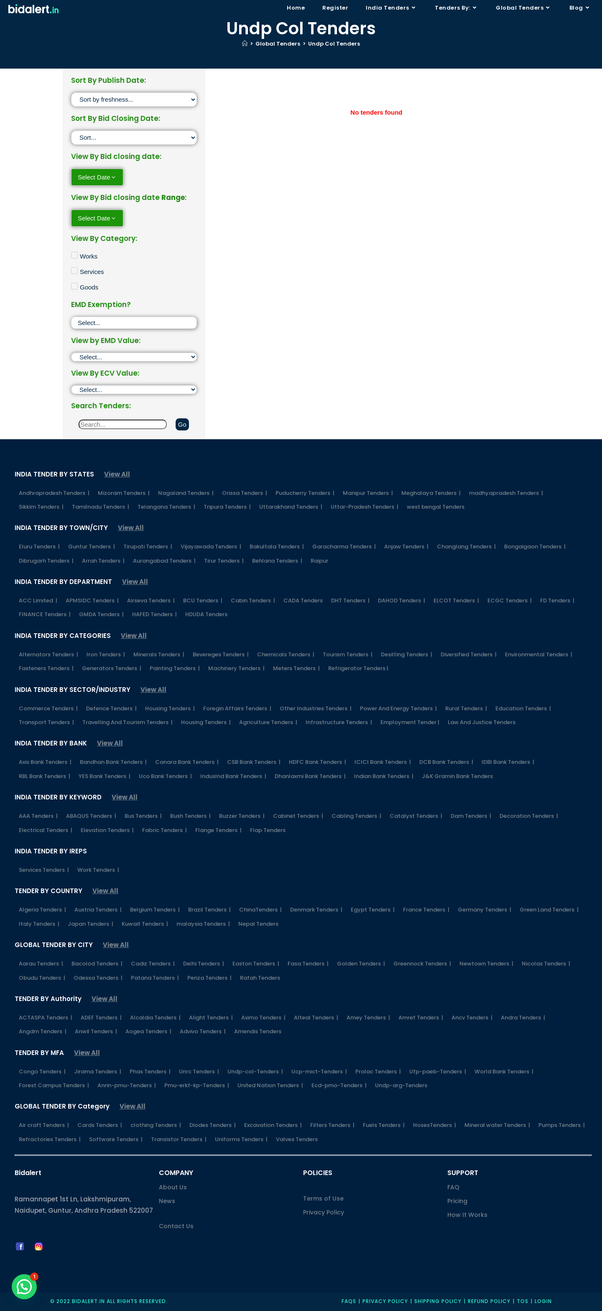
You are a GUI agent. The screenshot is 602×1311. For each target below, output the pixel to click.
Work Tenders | (98, 870)
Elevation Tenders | (107, 830)
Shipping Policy (438, 1301)
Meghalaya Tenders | (431, 493)
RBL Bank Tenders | (44, 776)
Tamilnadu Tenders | (100, 507)
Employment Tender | (409, 722)
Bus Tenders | (143, 816)
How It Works (467, 1215)
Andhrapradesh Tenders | (54, 493)
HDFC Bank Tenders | (317, 762)
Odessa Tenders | (98, 978)
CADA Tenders (303, 600)
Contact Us (176, 1226)
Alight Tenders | (211, 1018)
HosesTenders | (434, 1125)
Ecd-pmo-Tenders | (339, 1085)
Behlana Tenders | (277, 561)
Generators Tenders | (111, 668)
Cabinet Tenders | (298, 816)
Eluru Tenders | (39, 547)
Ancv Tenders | (472, 1018)
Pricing (457, 1201)
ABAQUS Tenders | (91, 816)
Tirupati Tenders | (147, 547)
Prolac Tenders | (378, 1071)
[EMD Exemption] (134, 323)
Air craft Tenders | (44, 1125)
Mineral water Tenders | (497, 1125)
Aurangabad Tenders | (164, 561)
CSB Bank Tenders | (254, 762)
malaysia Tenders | (203, 924)
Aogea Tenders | (148, 1031)
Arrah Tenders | (103, 561)
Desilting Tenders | (406, 654)
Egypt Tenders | (373, 910)
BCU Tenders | (202, 600)
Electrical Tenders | (45, 830)
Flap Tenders (268, 830)
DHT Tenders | (350, 600)
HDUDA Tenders (206, 614)
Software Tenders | (116, 1139)
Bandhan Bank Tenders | (113, 762)
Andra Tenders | (523, 1018)
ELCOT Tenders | (456, 600)
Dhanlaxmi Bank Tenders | (310, 776)
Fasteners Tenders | (46, 668)
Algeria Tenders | (42, 910)
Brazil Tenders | (209, 910)
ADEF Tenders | (101, 1018)
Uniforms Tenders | (241, 1139)
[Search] (123, 424)
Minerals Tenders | (158, 654)
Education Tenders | (523, 708)
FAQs (349, 1301)
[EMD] (134, 357)
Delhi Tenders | (203, 964)
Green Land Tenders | (549, 910)
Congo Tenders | (42, 1071)
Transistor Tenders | (179, 1139)
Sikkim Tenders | (41, 507)
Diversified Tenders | (469, 654)
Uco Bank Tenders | (165, 776)
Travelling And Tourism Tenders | (127, 722)
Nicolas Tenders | (546, 964)
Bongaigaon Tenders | (535, 547)
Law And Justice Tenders (481, 722)
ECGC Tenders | (509, 600)
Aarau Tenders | (41, 964)
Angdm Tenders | (42, 1031)
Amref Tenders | (420, 1018)
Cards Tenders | (99, 1125)
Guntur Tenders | (91, 547)
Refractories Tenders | (50, 1139)
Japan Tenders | (90, 924)
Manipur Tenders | (368, 493)
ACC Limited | (38, 600)
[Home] (244, 44)
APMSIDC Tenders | (92, 600)
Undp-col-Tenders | (255, 1071)
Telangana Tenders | (166, 507)
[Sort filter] (134, 99)
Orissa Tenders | (244, 493)
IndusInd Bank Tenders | (233, 776)
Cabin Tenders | (253, 600)
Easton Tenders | (255, 964)
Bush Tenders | (190, 816)
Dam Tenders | (471, 816)
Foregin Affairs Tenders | (237, 708)
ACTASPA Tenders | (45, 1018)
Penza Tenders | (209, 978)
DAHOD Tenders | (401, 600)
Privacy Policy (323, 1212)
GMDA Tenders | (101, 614)
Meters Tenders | (296, 668)
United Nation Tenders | (270, 1085)
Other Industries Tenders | (316, 708)
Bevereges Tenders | (221, 654)
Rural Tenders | (466, 708)
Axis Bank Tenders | (45, 762)
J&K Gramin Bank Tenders (457, 776)
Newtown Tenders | (486, 964)
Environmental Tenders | (538, 654)
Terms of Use (323, 1198)
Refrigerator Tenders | (358, 668)
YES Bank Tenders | (104, 776)
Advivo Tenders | (203, 1031)
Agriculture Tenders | (268, 722)
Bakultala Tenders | (277, 547)
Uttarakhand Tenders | (290, 507)
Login (543, 1301)
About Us (173, 1187)
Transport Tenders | (46, 722)
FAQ (453, 1187)
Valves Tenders (297, 1139)
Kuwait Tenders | (145, 924)
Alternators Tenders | (48, 654)
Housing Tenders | (170, 708)
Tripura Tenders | (227, 507)
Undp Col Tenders (334, 44)
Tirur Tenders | (224, 561)
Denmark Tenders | (316, 910)
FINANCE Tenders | (45, 614)
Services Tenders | (44, 870)
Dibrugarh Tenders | (46, 561)
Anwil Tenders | (96, 1031)
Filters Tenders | (332, 1125)
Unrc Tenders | (199, 1071)
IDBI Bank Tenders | (508, 762)
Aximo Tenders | (263, 1018)
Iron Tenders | (106, 654)
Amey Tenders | (368, 1018)
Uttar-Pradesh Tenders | (364, 507)
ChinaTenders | (260, 910)
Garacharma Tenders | (344, 547)
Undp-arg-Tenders (401, 1085)
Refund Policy (489, 1301)
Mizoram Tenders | (124, 493)
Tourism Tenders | (347, 654)
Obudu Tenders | (42, 978)
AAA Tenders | (38, 816)
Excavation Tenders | (273, 1125)
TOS (522, 1301)
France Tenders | (426, 910)
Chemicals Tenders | (285, 654)
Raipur (319, 561)
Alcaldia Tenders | (155, 1018)
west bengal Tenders (435, 507)
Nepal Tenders (258, 924)
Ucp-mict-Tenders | (319, 1071)
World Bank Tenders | (503, 1071)
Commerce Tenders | (48, 708)
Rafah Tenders (260, 978)
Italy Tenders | (39, 924)
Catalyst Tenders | (416, 816)
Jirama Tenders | (97, 1071)
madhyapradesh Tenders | (506, 493)
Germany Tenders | (484, 910)
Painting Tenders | (175, 668)
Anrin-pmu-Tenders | (126, 1085)
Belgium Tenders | (155, 910)
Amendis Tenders (257, 1031)
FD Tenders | (557, 600)
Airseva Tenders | (151, 600)
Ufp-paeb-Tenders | (437, 1071)
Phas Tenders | (150, 1071)
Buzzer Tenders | (242, 816)
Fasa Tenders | (308, 964)
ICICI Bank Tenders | (383, 762)
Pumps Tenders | (561, 1125)
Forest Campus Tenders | (54, 1085)
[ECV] (134, 389)
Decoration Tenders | (529, 816)
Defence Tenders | (111, 708)
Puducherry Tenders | (304, 493)
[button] (24, 1286)
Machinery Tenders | (236, 668)
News (167, 1201)
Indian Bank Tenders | (383, 776)
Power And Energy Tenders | (398, 708)
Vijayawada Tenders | (211, 547)
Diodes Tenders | (212, 1125)
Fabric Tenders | (164, 830)
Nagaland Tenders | (186, 493)
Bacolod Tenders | (96, 964)
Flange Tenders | (218, 830)
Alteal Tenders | (316, 1018)
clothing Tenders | (155, 1125)
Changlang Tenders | (466, 547)
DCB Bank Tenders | (446, 762)
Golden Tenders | (361, 964)
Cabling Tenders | (356, 816)
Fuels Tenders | (384, 1125)
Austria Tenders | (98, 910)
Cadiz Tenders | (153, 964)
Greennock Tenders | (422, 964)
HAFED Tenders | (154, 614)
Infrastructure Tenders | (339, 722)
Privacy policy (385, 1301)
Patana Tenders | (155, 978)
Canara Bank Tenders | (187, 762)
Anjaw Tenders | (406, 547)
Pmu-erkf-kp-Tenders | (196, 1085)
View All (117, 474)
